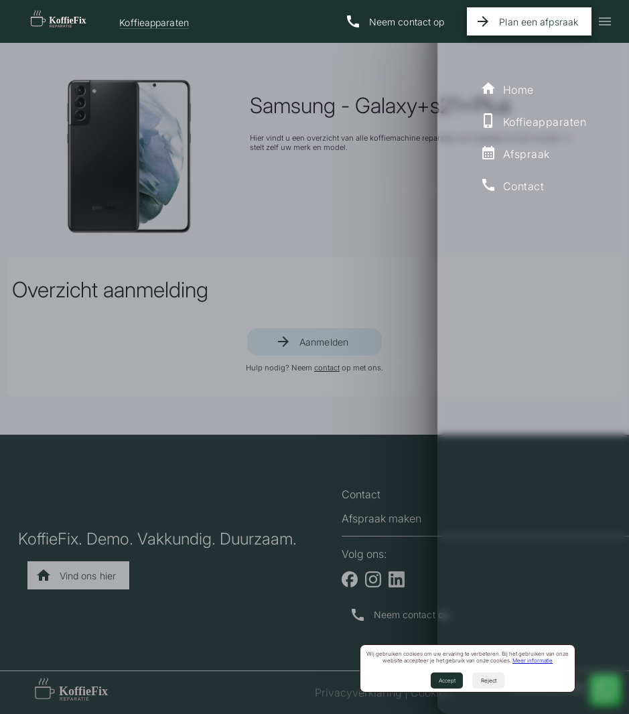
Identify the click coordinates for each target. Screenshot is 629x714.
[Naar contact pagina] (397, 21)
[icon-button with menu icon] (604, 21)
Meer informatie (532, 660)
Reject (488, 680)
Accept (447, 680)
